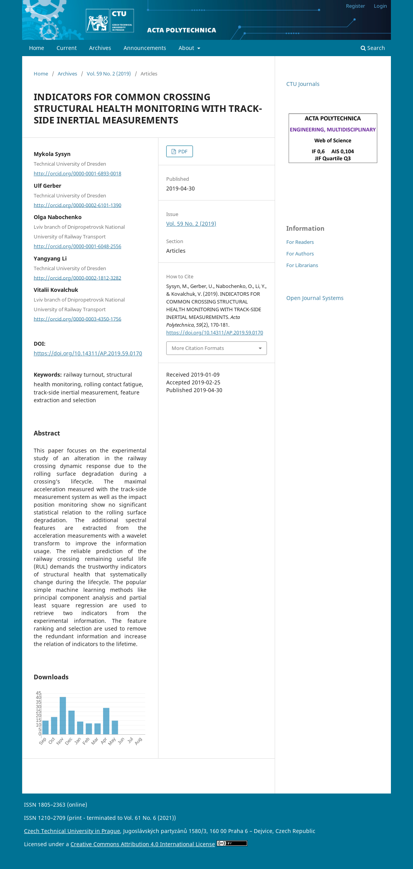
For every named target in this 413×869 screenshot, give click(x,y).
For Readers (300, 241)
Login (380, 5)
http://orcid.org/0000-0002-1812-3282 (77, 277)
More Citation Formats (198, 348)
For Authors (300, 253)
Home (36, 47)
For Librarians (302, 265)
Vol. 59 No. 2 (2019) (109, 73)
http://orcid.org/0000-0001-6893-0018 (77, 173)
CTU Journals (303, 83)
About (187, 47)
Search (373, 47)
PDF (182, 151)
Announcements (145, 47)
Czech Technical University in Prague (72, 831)
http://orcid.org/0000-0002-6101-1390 (77, 204)
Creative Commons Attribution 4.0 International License (143, 844)
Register (355, 5)
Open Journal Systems (315, 298)
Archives (100, 47)
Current (67, 47)
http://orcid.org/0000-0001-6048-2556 (77, 246)
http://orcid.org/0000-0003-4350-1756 (77, 318)
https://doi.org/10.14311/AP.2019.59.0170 (88, 353)
